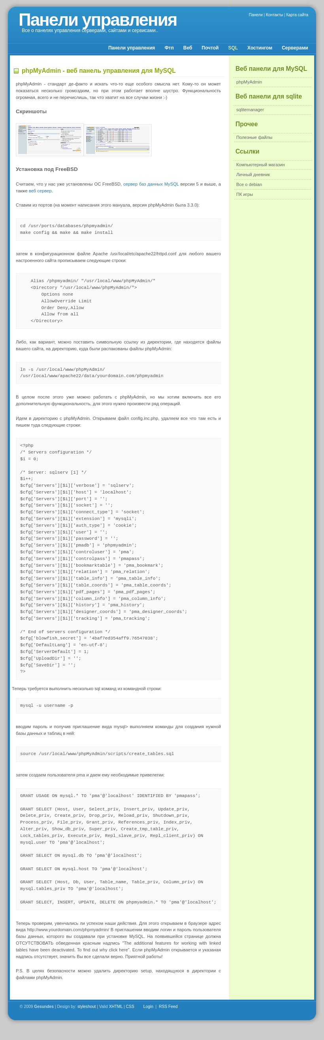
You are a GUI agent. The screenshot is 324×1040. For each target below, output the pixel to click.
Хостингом (259, 48)
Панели (256, 15)
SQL (233, 48)
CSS (130, 1006)
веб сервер (40, 190)
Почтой (210, 48)
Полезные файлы (254, 137)
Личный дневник (253, 174)
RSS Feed (168, 1006)
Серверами (295, 48)
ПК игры (244, 194)
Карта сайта (297, 15)
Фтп (168, 48)
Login (148, 1006)
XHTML (116, 1006)
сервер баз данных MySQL (151, 184)
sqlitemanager (250, 109)
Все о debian (249, 184)
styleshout (86, 1006)
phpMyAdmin (249, 82)
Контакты (274, 15)
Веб (187, 48)
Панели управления (98, 19)
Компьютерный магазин (260, 164)
